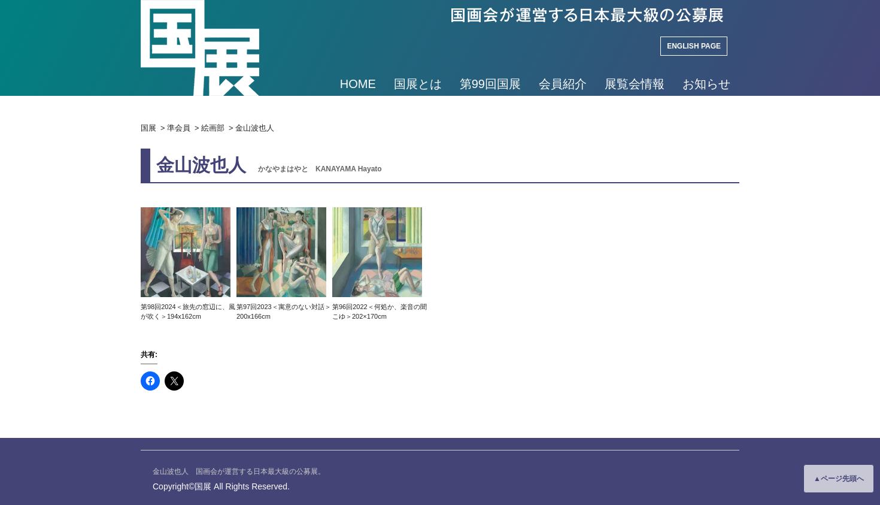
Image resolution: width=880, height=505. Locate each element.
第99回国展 (490, 83)
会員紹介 (563, 83)
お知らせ (706, 83)
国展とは (418, 83)
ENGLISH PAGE (694, 46)
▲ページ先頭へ (839, 478)
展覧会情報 (634, 83)
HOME (358, 83)
